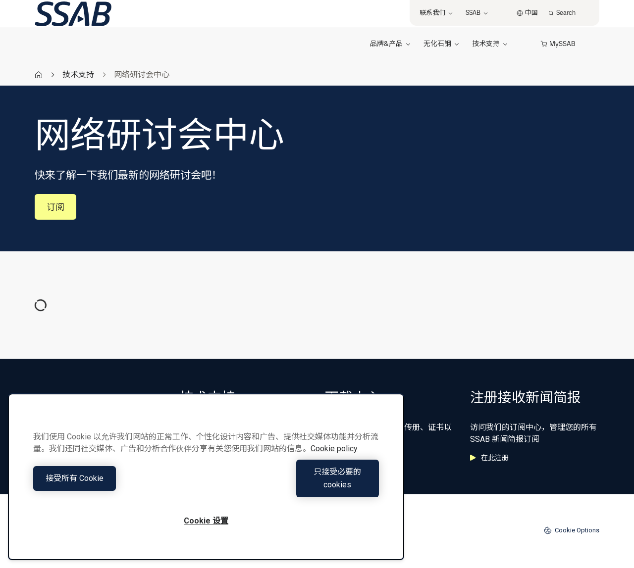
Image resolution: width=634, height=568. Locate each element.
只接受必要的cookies (295, 484)
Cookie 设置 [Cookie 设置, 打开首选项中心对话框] (206, 520)
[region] (206, 483)
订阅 (55, 207)
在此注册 (489, 457)
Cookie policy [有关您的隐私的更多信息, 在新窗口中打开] (334, 461)
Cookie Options (571, 530)
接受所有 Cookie (117, 484)
